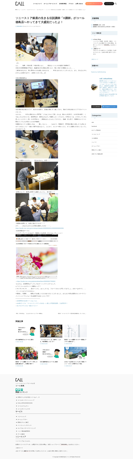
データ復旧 (21, 434)
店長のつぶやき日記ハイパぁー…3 (28, 397)
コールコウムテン (23, 406)
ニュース (94, 142)
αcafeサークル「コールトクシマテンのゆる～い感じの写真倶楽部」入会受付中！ (42, 303)
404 (93, 122)
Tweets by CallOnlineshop (98, 72)
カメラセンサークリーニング (27, 428)
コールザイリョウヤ (24, 409)
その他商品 (95, 138)
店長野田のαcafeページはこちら (27, 301)
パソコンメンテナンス (25, 425)
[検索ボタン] (115, 3)
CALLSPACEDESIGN (25, 403)
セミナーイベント (29, 26)
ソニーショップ (22, 416)
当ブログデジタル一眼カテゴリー (27, 305)
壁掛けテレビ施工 (96, 150)
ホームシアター (96, 146)
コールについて (96, 134)
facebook (94, 126)
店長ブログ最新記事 (97, 154)
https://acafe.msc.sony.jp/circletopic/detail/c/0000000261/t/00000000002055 (40, 228)
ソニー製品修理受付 (24, 431)
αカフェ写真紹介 (96, 130)
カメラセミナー (37, 26)
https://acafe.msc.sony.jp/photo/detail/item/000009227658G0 (36, 281)
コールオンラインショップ (26, 400)
